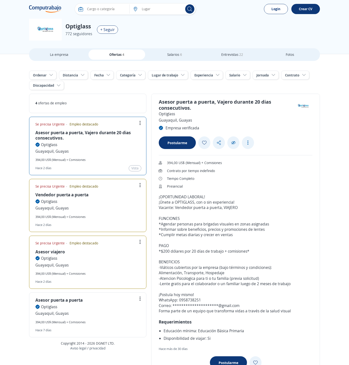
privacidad (97, 348)
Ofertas (116, 54)
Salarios (174, 54)
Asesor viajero (50, 252)
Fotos (290, 54)
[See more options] (248, 143)
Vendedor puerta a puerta (61, 195)
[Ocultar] (233, 142)
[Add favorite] (204, 142)
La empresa (59, 54)
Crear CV (305, 9)
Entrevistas (232, 54)
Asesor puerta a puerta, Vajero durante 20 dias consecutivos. (83, 135)
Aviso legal (78, 348)
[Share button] (219, 142)
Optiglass (49, 144)
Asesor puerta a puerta (59, 300)
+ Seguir (107, 29)
